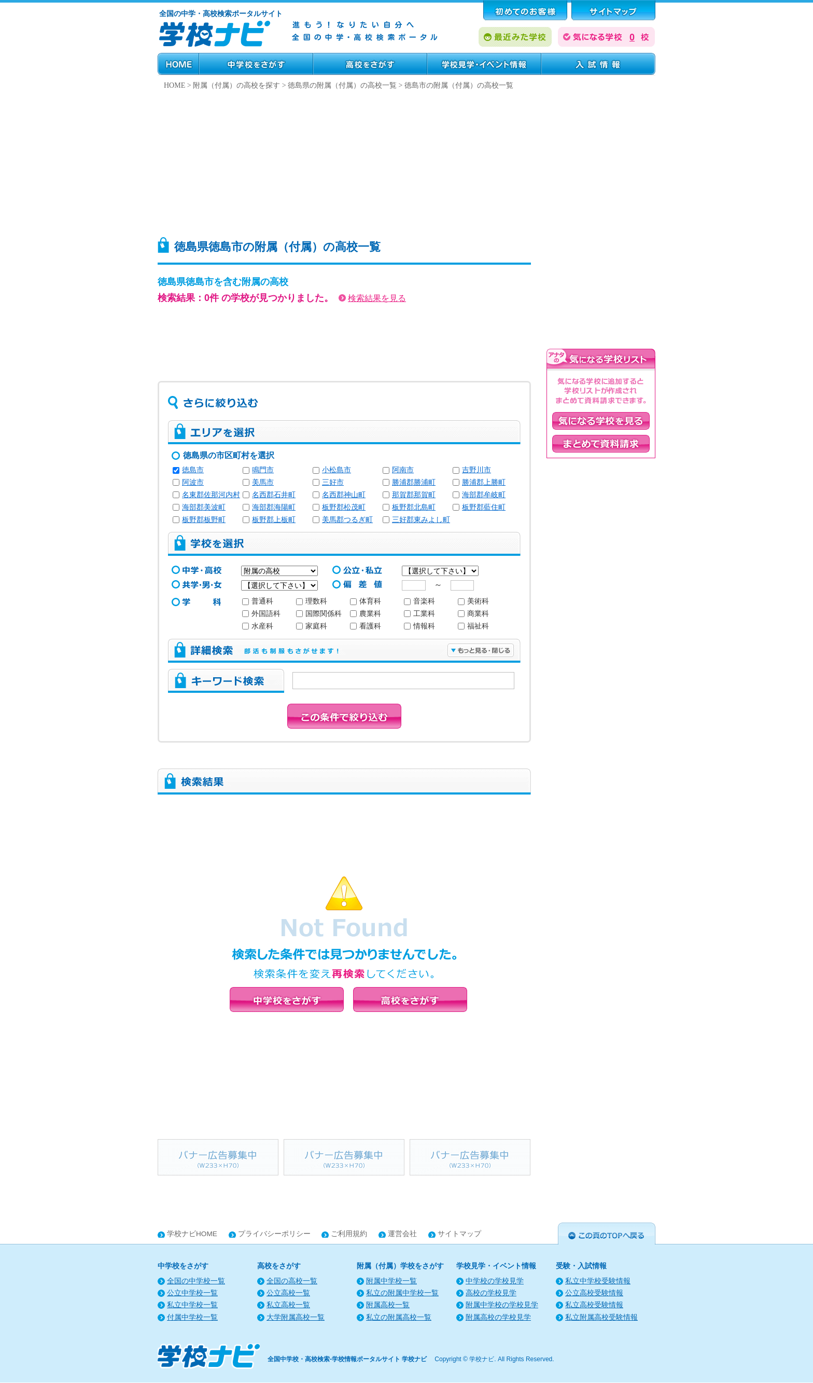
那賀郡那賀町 (414, 495)
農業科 (365, 614)
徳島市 (193, 470)
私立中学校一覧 (192, 1305)
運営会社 (402, 1234)
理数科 (311, 601)
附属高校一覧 (388, 1305)
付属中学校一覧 (192, 1317)
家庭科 (311, 626)
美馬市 (263, 482)
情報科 (419, 626)
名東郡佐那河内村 (211, 495)
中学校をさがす (256, 64)
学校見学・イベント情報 (484, 64)
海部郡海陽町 (274, 507)
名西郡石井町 (274, 495)
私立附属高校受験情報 (601, 1317)
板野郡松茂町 (344, 507)
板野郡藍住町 (484, 507)
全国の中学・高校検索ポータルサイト (221, 13)
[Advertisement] (406, 161)
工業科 (419, 614)
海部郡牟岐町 (484, 495)
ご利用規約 (349, 1234)
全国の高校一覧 (292, 1281)
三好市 (333, 482)
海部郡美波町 (204, 507)
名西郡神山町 (344, 495)
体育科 (365, 601)
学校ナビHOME (192, 1234)
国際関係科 (319, 614)
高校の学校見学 (491, 1293)
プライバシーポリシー (274, 1234)
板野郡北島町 (414, 507)
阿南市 (403, 470)
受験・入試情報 (598, 64)
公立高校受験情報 (594, 1293)
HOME (178, 64)
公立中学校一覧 (192, 1293)
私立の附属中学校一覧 (402, 1293)
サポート (613, 10)
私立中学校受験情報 (597, 1281)
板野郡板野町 (204, 520)
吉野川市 (476, 470)
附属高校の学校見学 (498, 1317)
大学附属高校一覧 (296, 1317)
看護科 (365, 626)
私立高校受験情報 (594, 1305)
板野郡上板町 (274, 520)
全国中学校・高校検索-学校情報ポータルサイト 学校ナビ (347, 1359)
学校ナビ (481, 1359)
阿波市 (193, 482)
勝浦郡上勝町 (484, 482)
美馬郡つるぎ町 (347, 520)
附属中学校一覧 (391, 1281)
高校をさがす (370, 64)
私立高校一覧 (288, 1305)
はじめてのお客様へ (525, 10)
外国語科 (261, 614)
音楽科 (419, 601)
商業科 (473, 614)
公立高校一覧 (288, 1293)
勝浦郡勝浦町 (414, 482)
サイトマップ (459, 1234)
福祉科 (473, 626)
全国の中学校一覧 (196, 1281)
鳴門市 (263, 470)
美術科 (473, 601)
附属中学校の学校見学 (502, 1305)
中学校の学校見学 (495, 1281)
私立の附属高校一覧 (398, 1317)
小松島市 (336, 470)
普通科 (257, 601)
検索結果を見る (372, 298)
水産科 (257, 626)
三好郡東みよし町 (421, 520)
